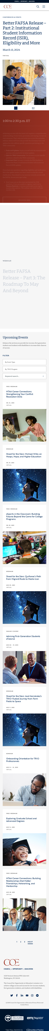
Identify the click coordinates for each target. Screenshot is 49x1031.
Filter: (6, 355)
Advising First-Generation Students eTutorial (23, 637)
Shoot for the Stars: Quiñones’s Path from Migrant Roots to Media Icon (23, 577)
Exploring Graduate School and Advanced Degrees (21, 819)
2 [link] (20, 942)
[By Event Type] (24, 362)
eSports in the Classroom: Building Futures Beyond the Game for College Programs (24, 516)
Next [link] (30, 942)
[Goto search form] (37, 6)
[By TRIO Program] (24, 369)
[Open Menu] (43, 6)
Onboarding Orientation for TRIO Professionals (22, 759)
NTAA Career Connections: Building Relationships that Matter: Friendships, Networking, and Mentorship (23, 882)
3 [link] (24, 942)
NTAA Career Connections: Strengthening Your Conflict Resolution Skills (19, 394)
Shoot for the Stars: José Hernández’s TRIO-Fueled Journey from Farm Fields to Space (24, 698)
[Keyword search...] (24, 376)
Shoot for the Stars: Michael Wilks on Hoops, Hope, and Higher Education (24, 455)
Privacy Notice (36, 1002)
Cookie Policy (24, 1004)
